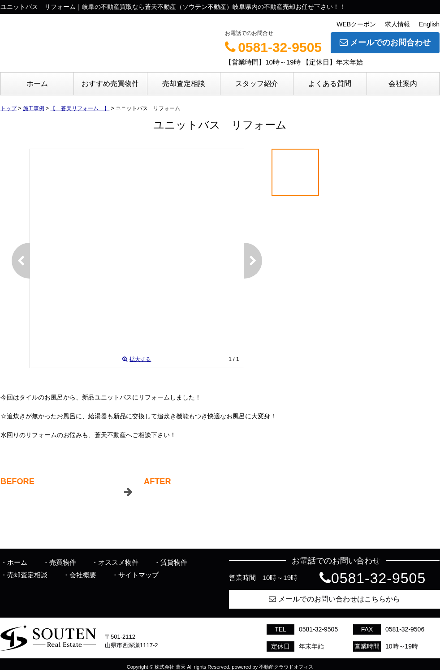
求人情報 (397, 24)
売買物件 (62, 562)
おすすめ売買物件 (110, 83)
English (429, 24)
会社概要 (82, 575)
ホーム (37, 83)
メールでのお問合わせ (385, 42)
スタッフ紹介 (256, 83)
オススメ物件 (118, 562)
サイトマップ (138, 575)
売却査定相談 (183, 83)
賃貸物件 (173, 562)
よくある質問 (329, 83)
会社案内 (402, 83)
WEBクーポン (356, 24)
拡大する (136, 359)
